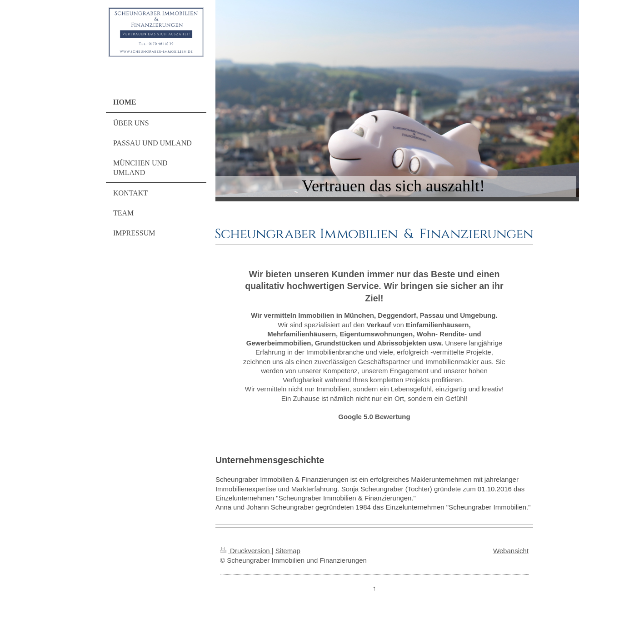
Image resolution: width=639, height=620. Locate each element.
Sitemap (287, 551)
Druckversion (246, 551)
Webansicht (511, 551)
